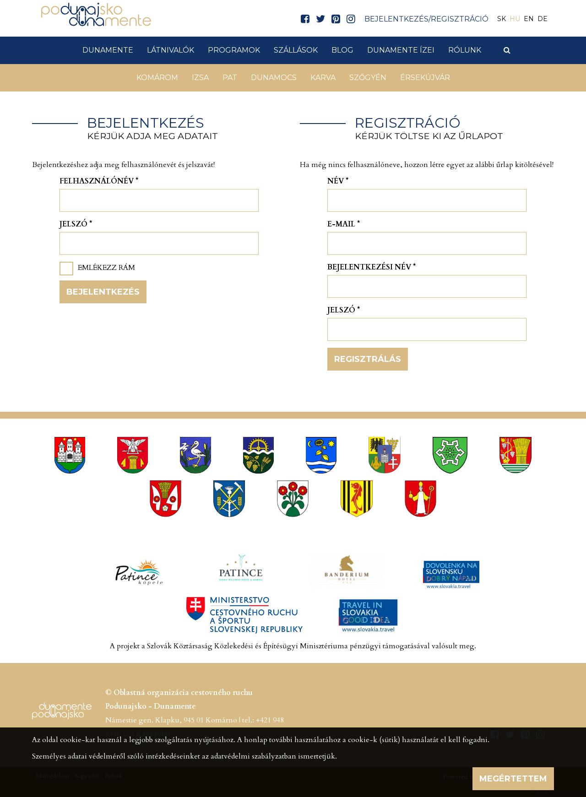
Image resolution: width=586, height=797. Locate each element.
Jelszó (76, 224)
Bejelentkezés (103, 292)
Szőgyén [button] (367, 77)
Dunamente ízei (400, 50)
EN (529, 19)
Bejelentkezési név (371, 267)
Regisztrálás (367, 359)
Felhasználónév (99, 181)
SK (501, 19)
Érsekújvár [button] (425, 77)
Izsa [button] (200, 77)
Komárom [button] (157, 77)
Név (337, 181)
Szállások (296, 50)
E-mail (343, 224)
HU (515, 19)
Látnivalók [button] (170, 50)
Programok (234, 50)
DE (542, 19)
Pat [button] (229, 77)
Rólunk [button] (464, 50)
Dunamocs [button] (274, 77)
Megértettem (513, 779)
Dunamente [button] (107, 50)
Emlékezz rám (106, 268)
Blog (342, 50)
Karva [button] (323, 77)
